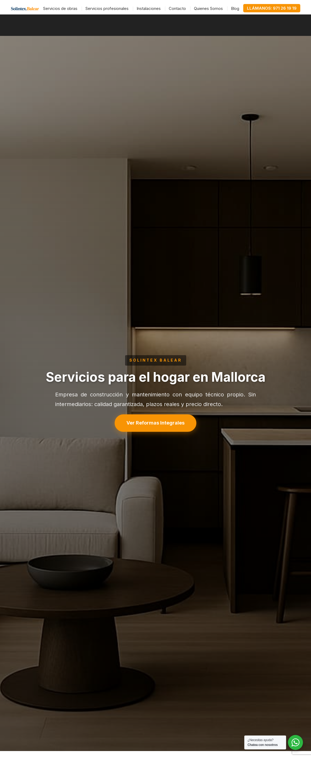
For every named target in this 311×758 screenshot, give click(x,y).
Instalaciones (149, 8)
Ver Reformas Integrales (155, 423)
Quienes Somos (208, 8)
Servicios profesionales (107, 8)
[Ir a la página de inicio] (25, 8)
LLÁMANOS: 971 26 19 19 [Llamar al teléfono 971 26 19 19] (272, 8)
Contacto (177, 8)
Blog (235, 8)
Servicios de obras (60, 8)
